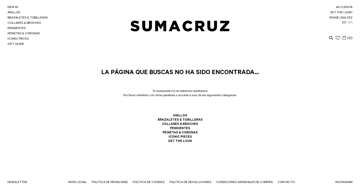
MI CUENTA (344, 7)
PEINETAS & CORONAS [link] (24, 34)
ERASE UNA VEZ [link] (341, 18)
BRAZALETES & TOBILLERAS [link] (28, 18)
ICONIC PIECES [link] (18, 39)
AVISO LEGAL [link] (77, 182)
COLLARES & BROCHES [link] (24, 23)
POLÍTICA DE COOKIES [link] (148, 182)
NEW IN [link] (13, 7)
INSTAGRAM (343, 182)
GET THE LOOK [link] (180, 141)
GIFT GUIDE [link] (16, 44)
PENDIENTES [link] (17, 28)
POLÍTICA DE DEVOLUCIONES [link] (190, 182)
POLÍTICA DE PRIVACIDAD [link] (110, 182)
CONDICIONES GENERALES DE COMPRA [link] (244, 182)
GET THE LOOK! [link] (341, 13)
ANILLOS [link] (14, 13)
